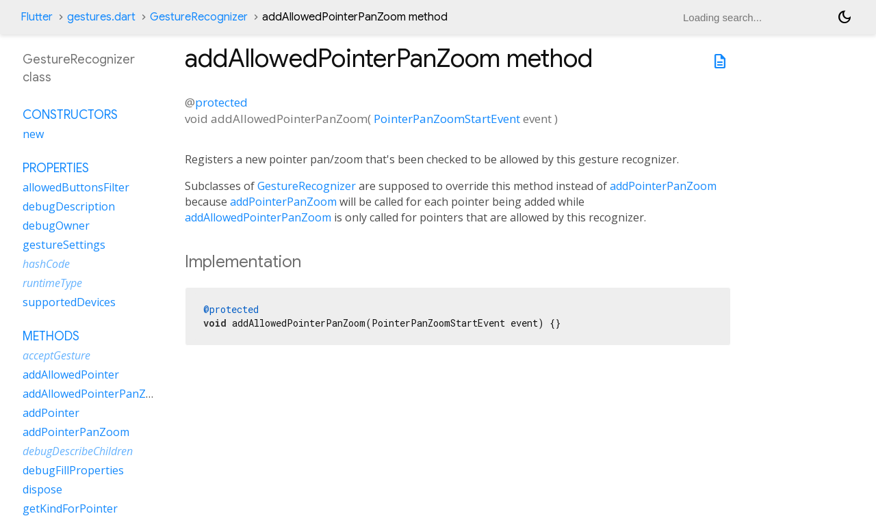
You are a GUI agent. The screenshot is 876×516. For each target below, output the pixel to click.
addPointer (51, 412)
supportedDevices (69, 302)
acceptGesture (56, 355)
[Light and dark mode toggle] (844, 17)
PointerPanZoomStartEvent (447, 118)
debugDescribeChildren (78, 451)
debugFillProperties (73, 470)
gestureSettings (64, 244)
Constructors (70, 114)
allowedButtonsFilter (76, 187)
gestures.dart (101, 17)
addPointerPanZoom (663, 185)
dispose (42, 489)
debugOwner (56, 225)
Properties (56, 168)
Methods (51, 336)
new (33, 133)
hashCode (46, 263)
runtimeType (52, 282)
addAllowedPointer (71, 374)
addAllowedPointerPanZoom (258, 217)
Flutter (37, 17)
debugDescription (69, 206)
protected (221, 102)
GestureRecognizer (199, 17)
